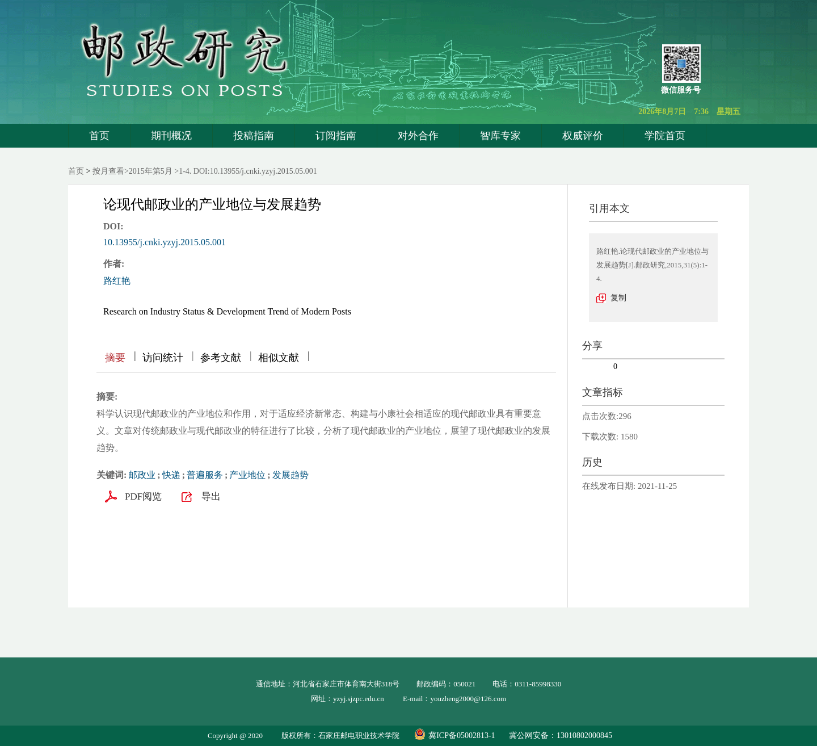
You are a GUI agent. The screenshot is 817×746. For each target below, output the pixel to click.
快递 (171, 475)
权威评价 (582, 135)
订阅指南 (335, 135)
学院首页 (665, 135)
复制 (618, 298)
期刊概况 (171, 135)
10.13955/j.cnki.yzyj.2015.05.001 (164, 242)
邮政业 (141, 475)
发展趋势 (290, 475)
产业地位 (247, 475)
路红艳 (116, 281)
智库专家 (500, 135)
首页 (99, 135)
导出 (211, 496)
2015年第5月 (150, 171)
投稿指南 (253, 135)
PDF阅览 (143, 496)
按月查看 (108, 171)
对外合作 (418, 135)
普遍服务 (205, 475)
